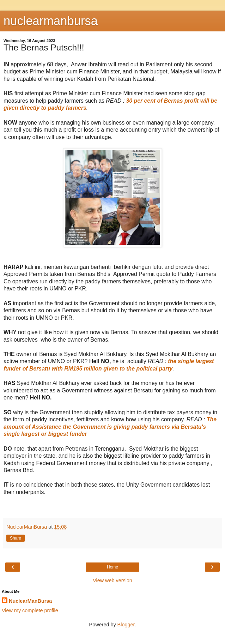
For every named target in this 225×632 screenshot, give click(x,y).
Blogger (126, 624)
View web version (112, 580)
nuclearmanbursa (51, 21)
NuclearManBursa (30, 601)
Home (112, 567)
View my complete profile (30, 610)
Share (15, 538)
